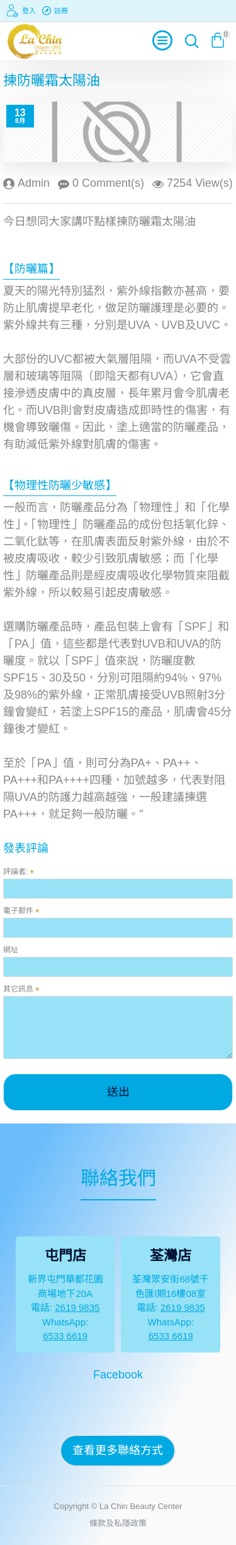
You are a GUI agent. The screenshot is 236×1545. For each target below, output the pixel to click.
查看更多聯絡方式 (117, 1450)
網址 (10, 949)
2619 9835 (77, 1307)
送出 (118, 1092)
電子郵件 (18, 910)
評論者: (15, 871)
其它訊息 (18, 989)
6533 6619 (65, 1335)
